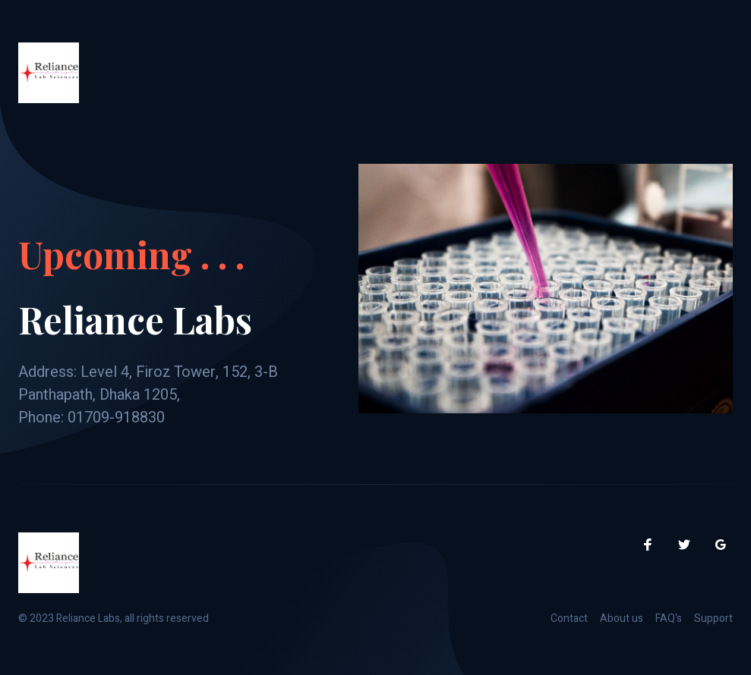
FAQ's (668, 618)
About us (621, 618)
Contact (569, 618)
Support (713, 618)
